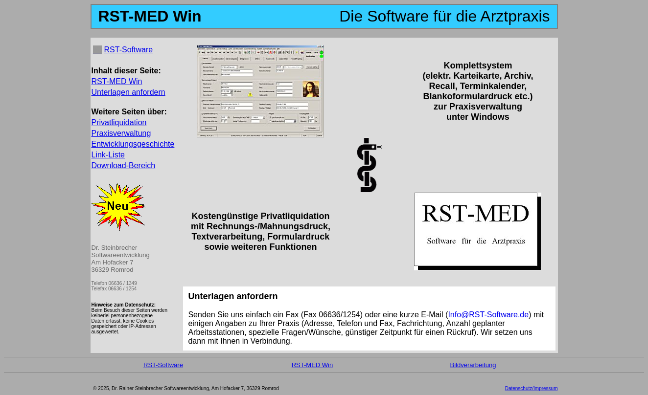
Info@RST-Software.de (488, 314)
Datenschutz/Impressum (531, 388)
